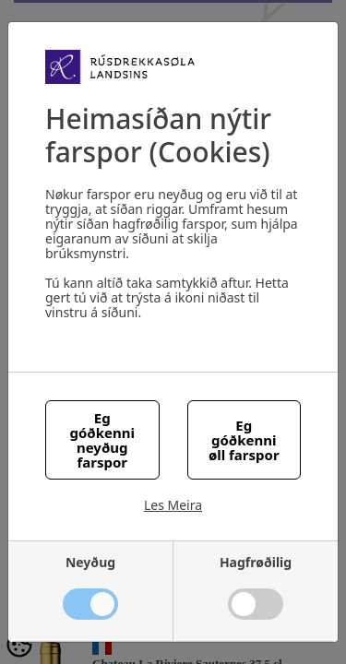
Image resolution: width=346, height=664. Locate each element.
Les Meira (173, 505)
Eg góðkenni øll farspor (244, 440)
